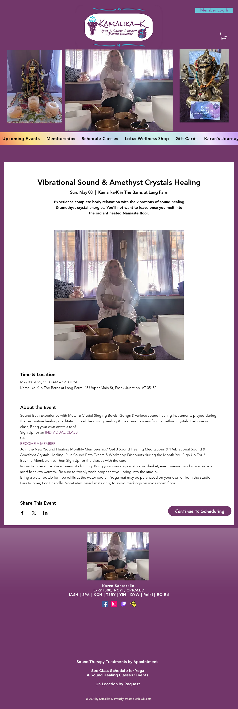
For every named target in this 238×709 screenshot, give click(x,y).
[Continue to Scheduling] (199, 511)
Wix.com (146, 699)
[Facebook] (105, 604)
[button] (224, 36)
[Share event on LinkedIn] (45, 513)
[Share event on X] (34, 513)
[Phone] (124, 604)
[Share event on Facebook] (22, 513)
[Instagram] (114, 604)
